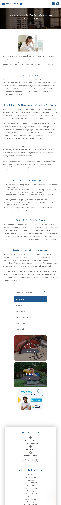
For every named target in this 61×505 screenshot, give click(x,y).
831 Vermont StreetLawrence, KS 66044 (30, 442)
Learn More (29, 351)
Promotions (20, 323)
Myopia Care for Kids (23, 317)
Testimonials (21, 329)
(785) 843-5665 (30, 449)
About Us (19, 305)
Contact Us (29, 378)
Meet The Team (22, 311)
